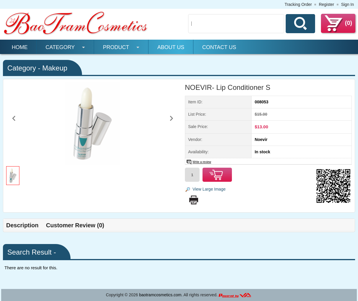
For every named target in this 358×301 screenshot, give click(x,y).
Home (20, 47)
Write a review (202, 162)
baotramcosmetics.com (160, 294)
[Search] (236, 23)
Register (326, 4)
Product (116, 47)
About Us (170, 47)
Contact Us (219, 47)
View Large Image (209, 189)
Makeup (54, 68)
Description (22, 225)
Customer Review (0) (75, 225)
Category (60, 47)
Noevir (261, 139)
